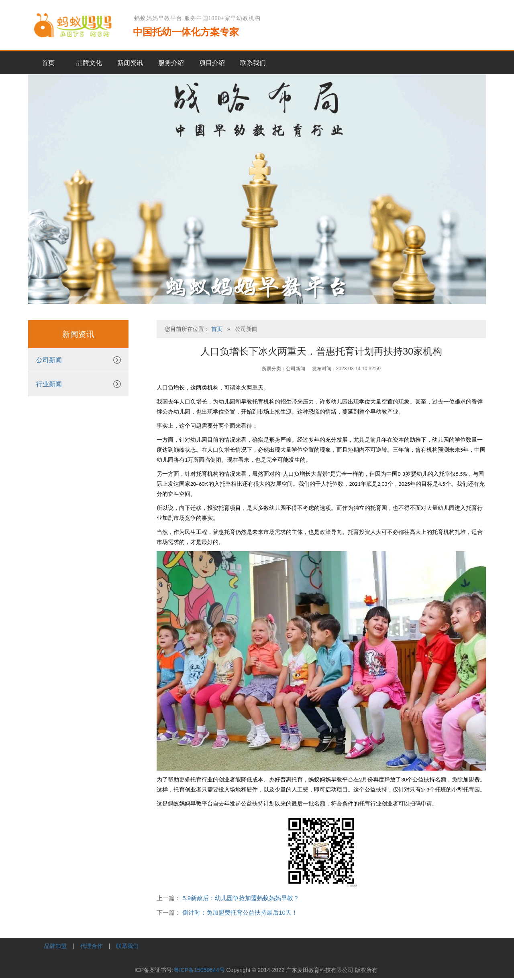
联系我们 (253, 62)
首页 (48, 62)
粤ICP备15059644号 (199, 970)
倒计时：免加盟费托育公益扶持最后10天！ (240, 912)
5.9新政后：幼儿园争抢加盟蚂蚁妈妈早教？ (240, 898)
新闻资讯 (130, 62)
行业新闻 (49, 384)
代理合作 (91, 946)
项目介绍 (212, 62)
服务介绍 (171, 62)
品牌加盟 (55, 946)
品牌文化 (89, 62)
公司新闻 (49, 360)
